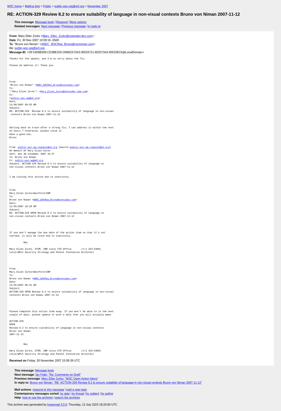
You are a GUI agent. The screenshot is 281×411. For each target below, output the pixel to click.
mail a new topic (76, 389)
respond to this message (48, 389)
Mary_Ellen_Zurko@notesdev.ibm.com (67, 36)
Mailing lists (32, 6)
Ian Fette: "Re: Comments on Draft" (58, 374)
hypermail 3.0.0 (57, 404)
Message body (44, 22)
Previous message (74, 26)
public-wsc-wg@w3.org (69, 6)
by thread (78, 393)
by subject (92, 393)
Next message (50, 26)
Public (47, 6)
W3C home (14, 6)
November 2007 (97, 6)
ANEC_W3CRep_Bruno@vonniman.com (67, 44)
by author (107, 393)
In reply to (94, 26)
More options (78, 22)
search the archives (67, 397)
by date (65, 393)
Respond (62, 22)
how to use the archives (37, 397)
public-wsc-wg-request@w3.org (37, 147)
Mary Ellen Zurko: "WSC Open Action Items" (69, 378)
